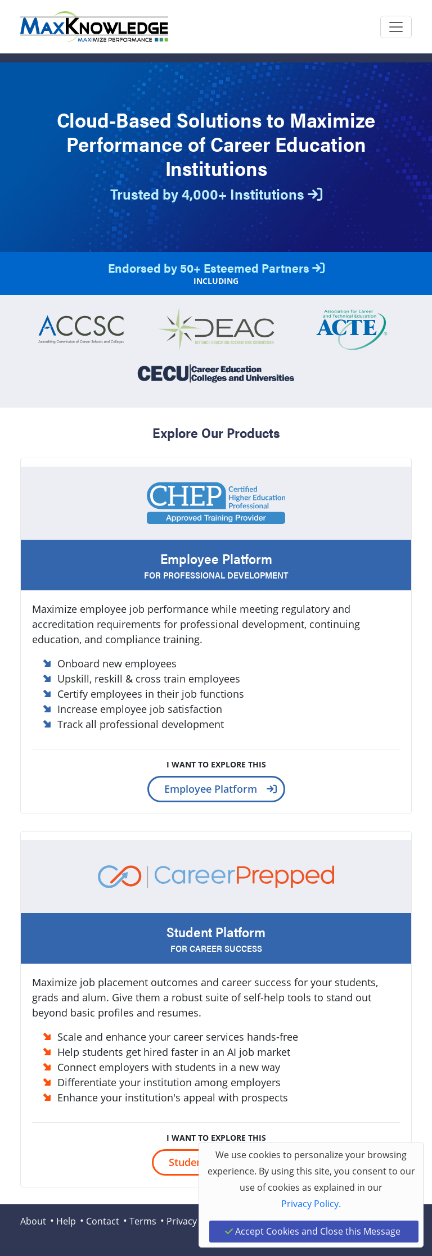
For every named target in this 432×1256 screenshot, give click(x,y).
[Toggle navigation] (396, 27)
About (33, 1221)
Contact (102, 1221)
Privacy (181, 1221)
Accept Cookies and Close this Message (312, 1231)
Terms (142, 1221)
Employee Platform (210, 789)
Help (66, 1221)
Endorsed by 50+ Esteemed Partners (216, 267)
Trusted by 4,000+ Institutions (216, 193)
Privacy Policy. (311, 1204)
